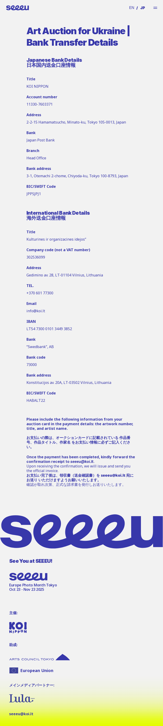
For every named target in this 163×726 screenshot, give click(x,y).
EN (131, 8)
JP (142, 8)
